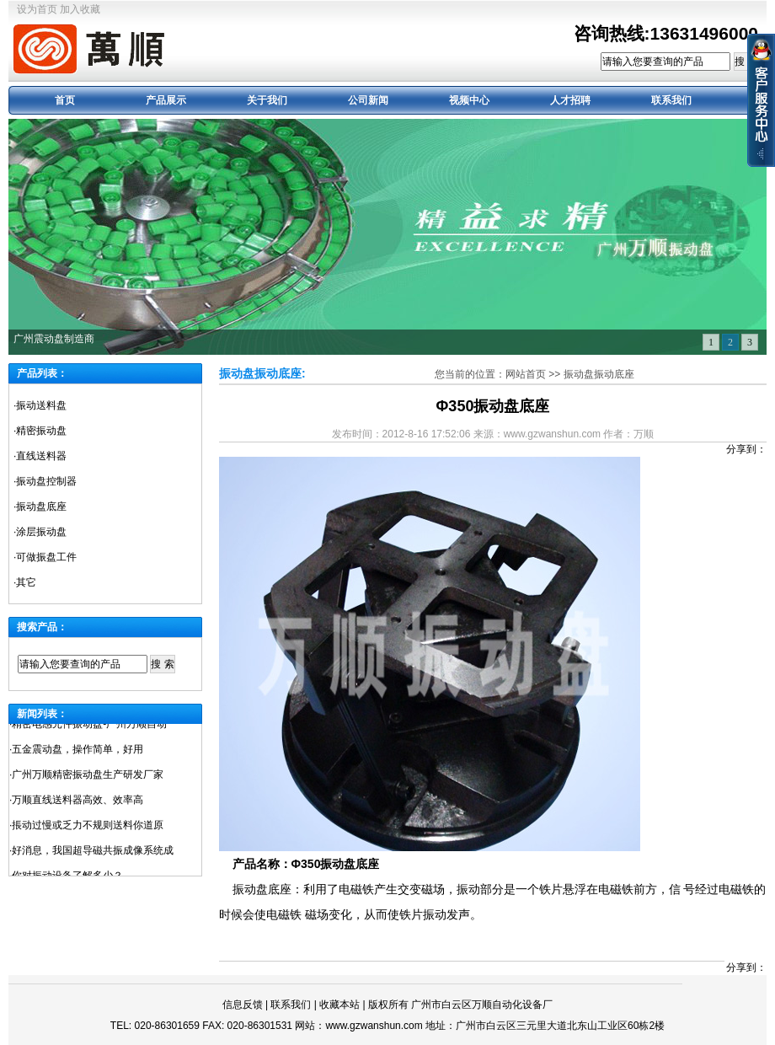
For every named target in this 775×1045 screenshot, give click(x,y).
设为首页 (37, 9)
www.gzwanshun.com (373, 1026)
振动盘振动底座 (599, 374)
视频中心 (469, 100)
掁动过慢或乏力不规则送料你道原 (87, 827)
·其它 (24, 582)
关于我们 (267, 100)
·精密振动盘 (40, 431)
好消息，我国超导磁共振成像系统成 (93, 853)
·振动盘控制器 (45, 481)
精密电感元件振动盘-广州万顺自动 (89, 726)
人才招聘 (570, 100)
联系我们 (671, 100)
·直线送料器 (40, 456)
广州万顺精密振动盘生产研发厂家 (87, 777)
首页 (65, 100)
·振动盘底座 (40, 506)
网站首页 (525, 374)
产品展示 (166, 100)
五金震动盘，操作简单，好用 (77, 752)
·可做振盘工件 (45, 557)
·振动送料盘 (40, 405)
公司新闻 (368, 100)
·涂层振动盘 (40, 532)
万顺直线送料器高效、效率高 (77, 802)
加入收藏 (80, 9)
